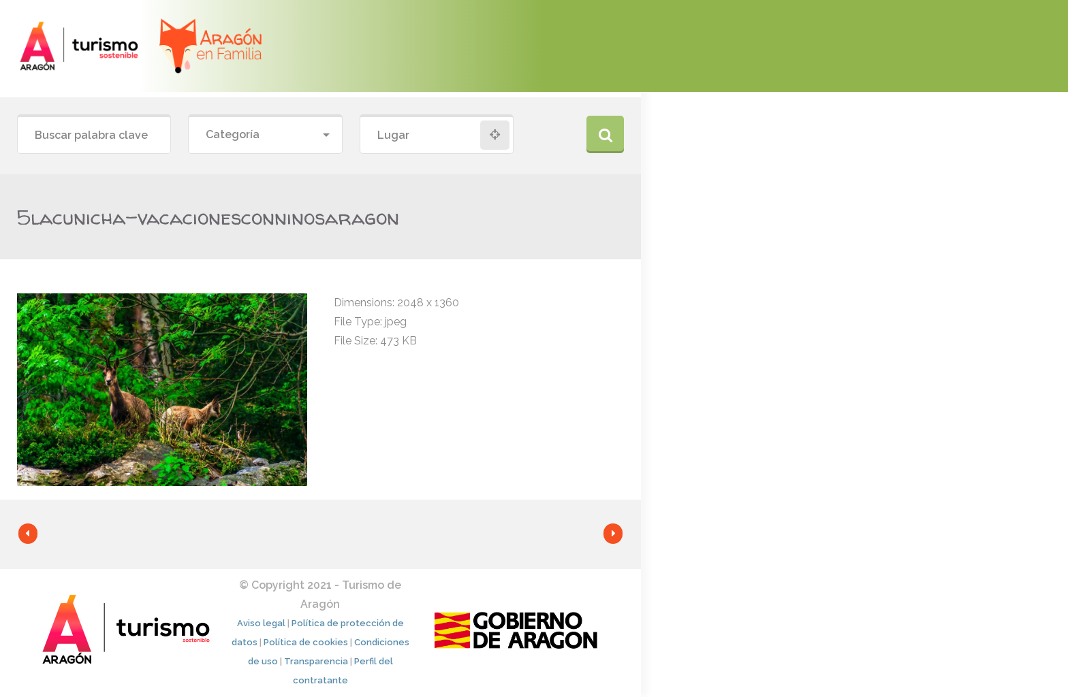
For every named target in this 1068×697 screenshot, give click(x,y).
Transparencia (316, 661)
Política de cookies (306, 642)
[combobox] (265, 135)
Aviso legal (261, 623)
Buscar (605, 134)
